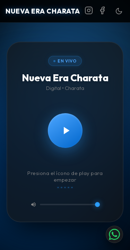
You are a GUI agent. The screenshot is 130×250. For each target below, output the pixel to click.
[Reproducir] (65, 130)
